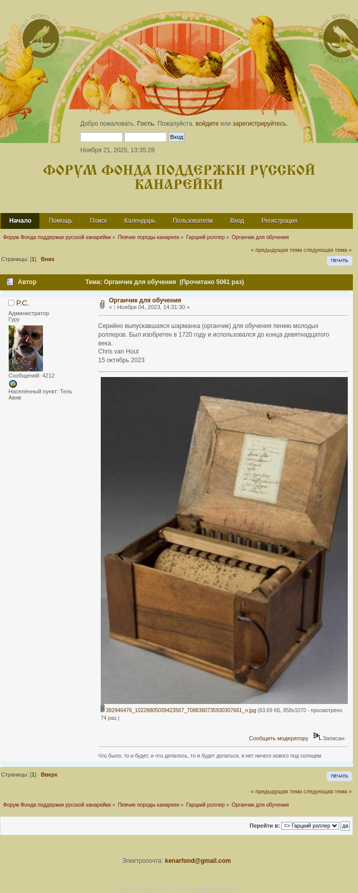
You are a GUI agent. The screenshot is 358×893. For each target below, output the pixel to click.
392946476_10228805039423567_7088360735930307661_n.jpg (178, 710)
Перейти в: (265, 826)
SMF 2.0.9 (134, 889)
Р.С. (22, 303)
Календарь (139, 220)
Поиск (98, 220)
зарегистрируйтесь (259, 123)
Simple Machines (217, 889)
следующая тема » (328, 250)
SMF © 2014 (171, 889)
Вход (237, 220)
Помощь (60, 220)
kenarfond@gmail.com (198, 860)
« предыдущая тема (276, 250)
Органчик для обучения (145, 300)
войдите (206, 123)
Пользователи (193, 220)
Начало (20, 220)
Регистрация (279, 220)
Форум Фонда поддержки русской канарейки (179, 178)
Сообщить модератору (278, 738)
